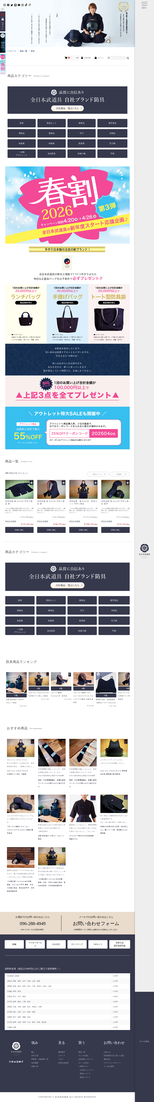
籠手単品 (112, 123)
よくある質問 (109, 1066)
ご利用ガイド (83, 1066)
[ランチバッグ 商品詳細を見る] (26, 303)
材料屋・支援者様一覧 (39, 1059)
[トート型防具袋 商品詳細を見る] (109, 303)
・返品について (84, 1077)
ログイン (90, 1059)
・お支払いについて (86, 1070)
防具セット (52, 123)
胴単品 (22, 133)
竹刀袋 (112, 143)
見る (61, 1043)
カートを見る (83, 1063)
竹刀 (82, 133)
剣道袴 (52, 143)
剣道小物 (82, 154)
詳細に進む (19, 530)
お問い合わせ (114, 1043)
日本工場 (34, 1056)
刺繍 (14, 944)
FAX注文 (56, 944)
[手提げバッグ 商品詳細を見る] (67, 303)
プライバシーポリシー (112, 1063)
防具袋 (81, 143)
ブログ (60, 1059)
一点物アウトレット (22, 153)
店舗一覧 (34, 1066)
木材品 (112, 133)
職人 (33, 1052)
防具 (22, 123)
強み (34, 1043)
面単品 (81, 123)
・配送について (84, 1073)
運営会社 (107, 1059)
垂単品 (52, 133)
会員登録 (81, 1059)
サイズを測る (83, 1056)
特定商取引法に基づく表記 (114, 1056)
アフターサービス (35, 944)
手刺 (112, 154)
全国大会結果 (63, 1063)
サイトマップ (77, 944)
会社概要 (34, 1063)
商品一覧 (81, 1052)
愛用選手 (61, 1052)
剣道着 (22, 143)
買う (81, 1043)
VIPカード (97, 944)
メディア (61, 1056)
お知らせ (107, 1052)
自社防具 (51, 154)
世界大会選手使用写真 (120, 944)
